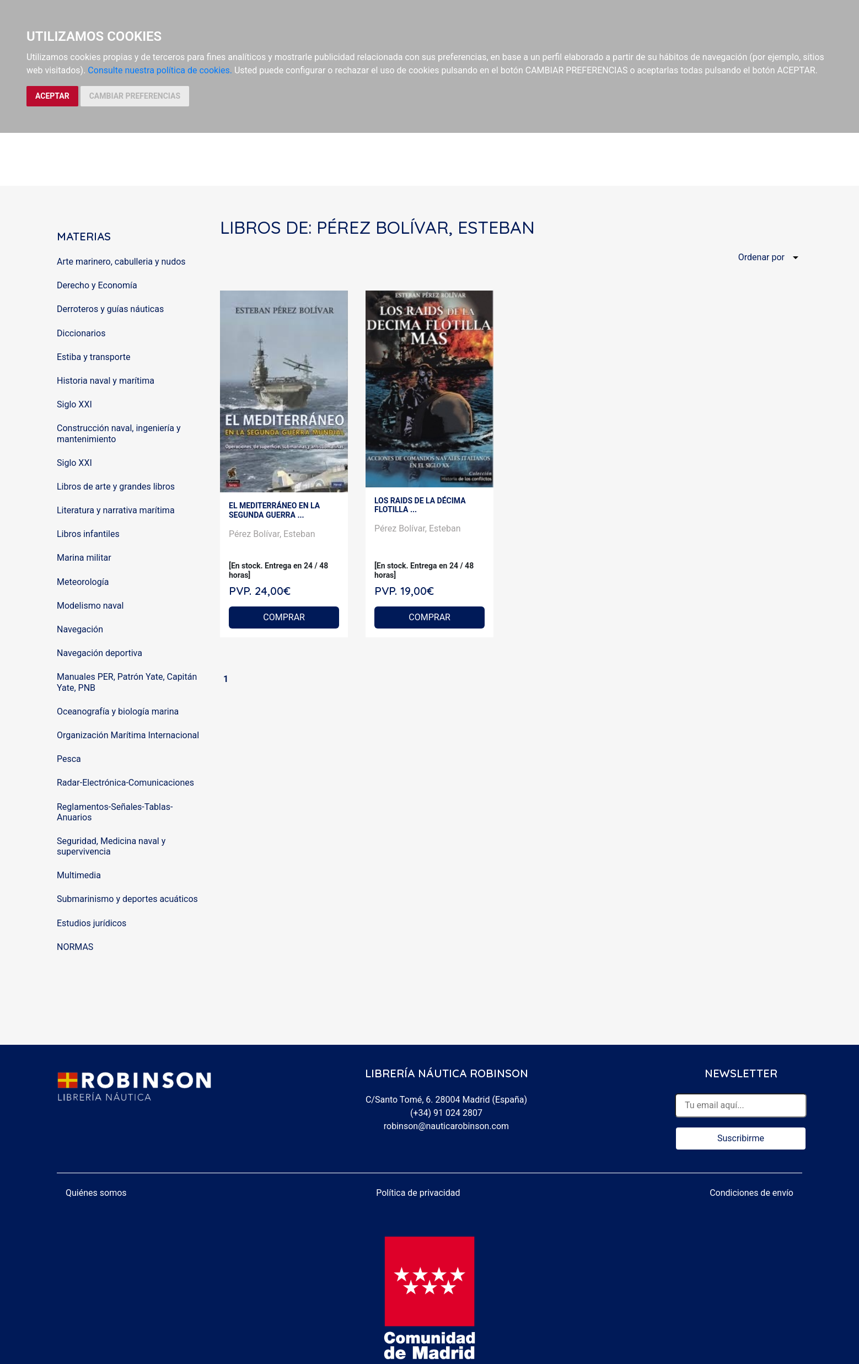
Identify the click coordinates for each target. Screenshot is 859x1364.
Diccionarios (81, 333)
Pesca (69, 759)
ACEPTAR (52, 96)
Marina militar (84, 557)
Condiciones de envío (751, 1193)
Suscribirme (740, 1138)
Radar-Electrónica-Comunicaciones (125, 782)
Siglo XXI (74, 404)
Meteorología (83, 582)
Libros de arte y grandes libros (116, 486)
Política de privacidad (418, 1193)
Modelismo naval (90, 605)
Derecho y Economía (97, 285)
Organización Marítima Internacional (128, 735)
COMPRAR (284, 617)
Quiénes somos (96, 1193)
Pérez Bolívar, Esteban (272, 534)
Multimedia (79, 875)
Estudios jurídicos (91, 923)
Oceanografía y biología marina (118, 711)
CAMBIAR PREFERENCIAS (134, 96)
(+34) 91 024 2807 (446, 1113)
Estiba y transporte (93, 357)
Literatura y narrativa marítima (116, 510)
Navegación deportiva (99, 653)
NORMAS (75, 947)
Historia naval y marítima (105, 380)
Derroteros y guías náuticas (110, 309)
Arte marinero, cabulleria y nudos (121, 261)
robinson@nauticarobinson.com (446, 1126)
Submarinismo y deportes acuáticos (127, 899)
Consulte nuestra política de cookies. (160, 70)
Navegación (80, 629)
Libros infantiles (88, 534)
